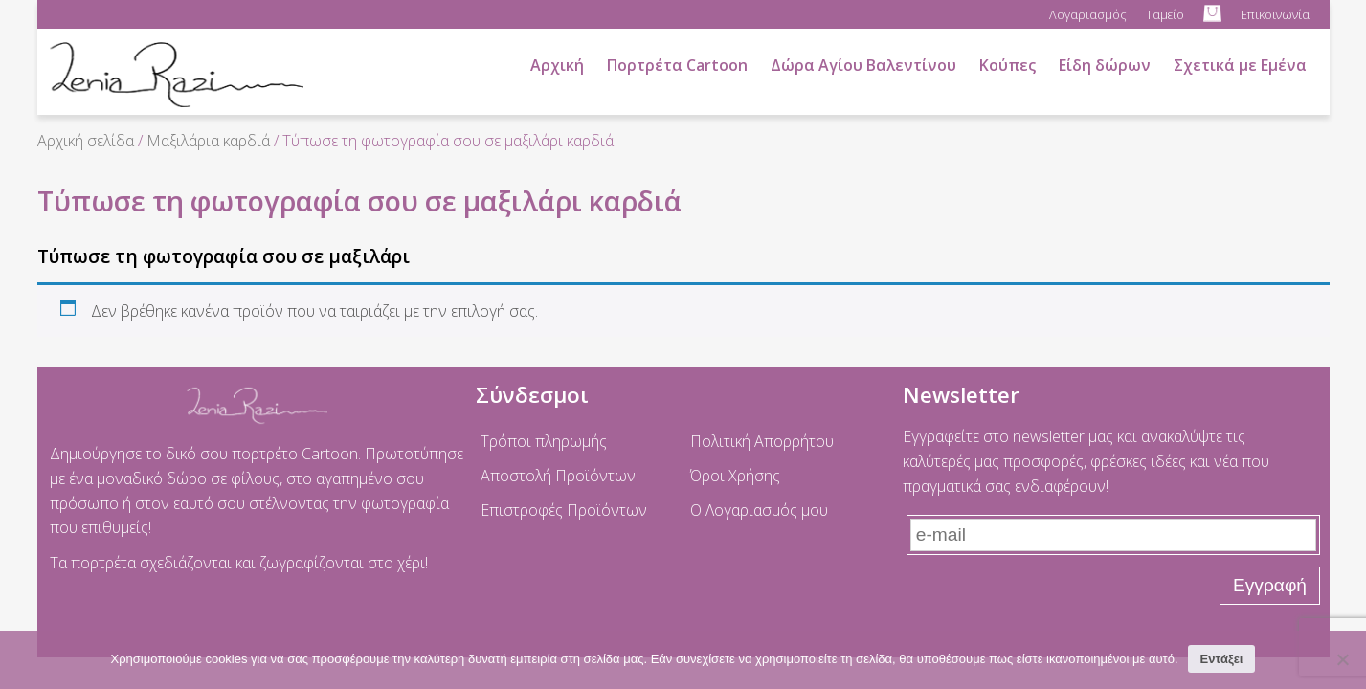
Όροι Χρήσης (735, 475)
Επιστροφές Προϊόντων (564, 510)
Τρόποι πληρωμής (544, 441)
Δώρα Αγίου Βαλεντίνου (863, 65)
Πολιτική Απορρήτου (762, 441)
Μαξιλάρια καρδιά (208, 140)
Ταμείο (1165, 14)
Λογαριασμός (1088, 14)
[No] (1342, 659)
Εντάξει (1221, 659)
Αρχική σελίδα (85, 140)
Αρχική (557, 65)
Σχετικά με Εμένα (1240, 65)
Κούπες (1007, 65)
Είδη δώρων (1105, 65)
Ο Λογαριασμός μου (759, 510)
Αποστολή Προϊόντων (558, 475)
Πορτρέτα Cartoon (677, 65)
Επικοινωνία (1275, 14)
